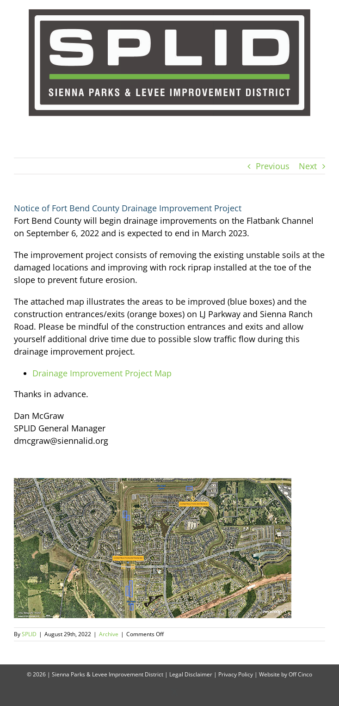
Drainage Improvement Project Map (102, 373)
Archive (108, 634)
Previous (273, 166)
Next (308, 166)
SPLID (29, 634)
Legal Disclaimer (190, 674)
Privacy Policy (235, 674)
